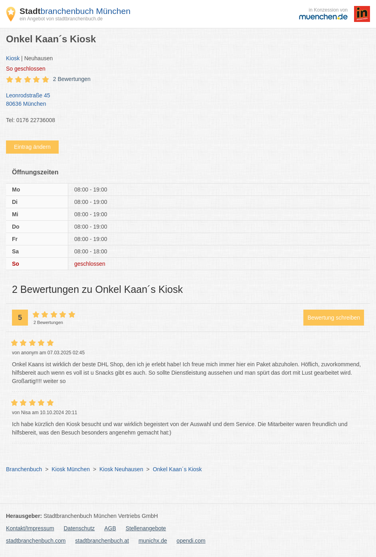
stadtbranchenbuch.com (35, 540)
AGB (110, 528)
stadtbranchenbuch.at (102, 540)
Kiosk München (70, 469)
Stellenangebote (146, 528)
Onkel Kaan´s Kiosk (177, 469)
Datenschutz (79, 528)
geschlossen (26, 68)
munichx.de (153, 540)
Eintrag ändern (32, 147)
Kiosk (13, 58)
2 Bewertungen (72, 79)
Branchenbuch (24, 469)
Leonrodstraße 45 (184, 100)
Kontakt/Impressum (30, 528)
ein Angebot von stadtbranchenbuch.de (61, 19)
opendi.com (190, 540)
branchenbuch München (75, 11)
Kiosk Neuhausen (121, 469)
